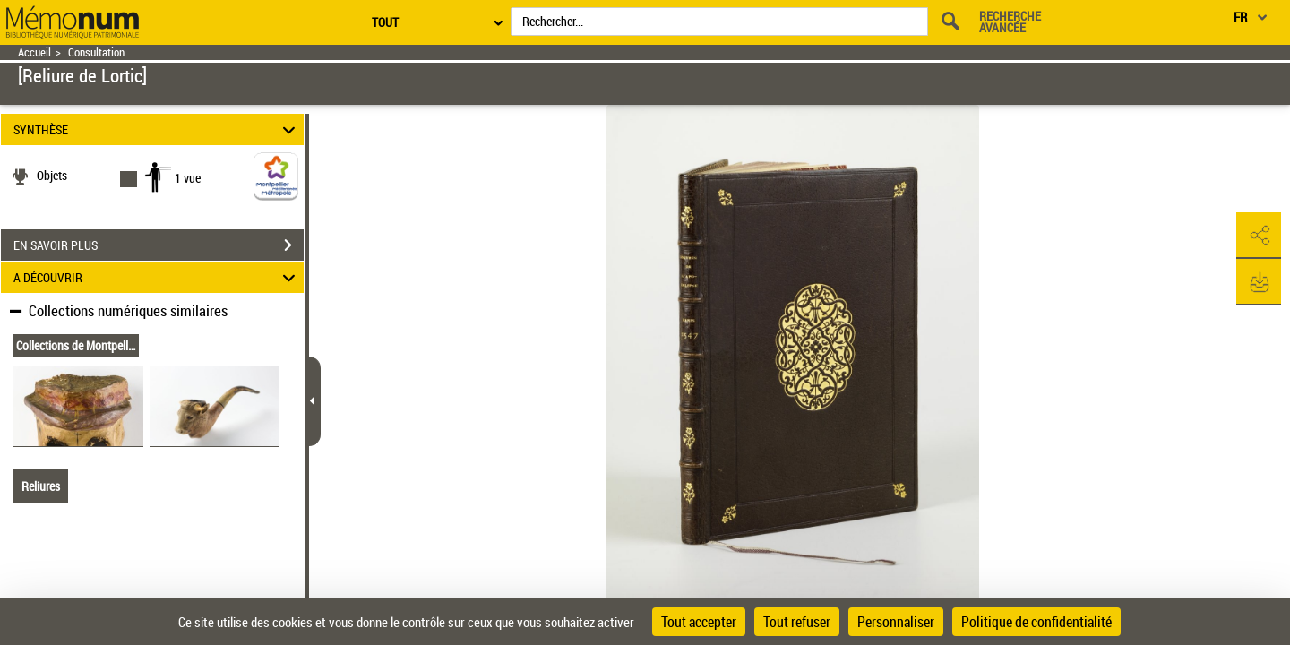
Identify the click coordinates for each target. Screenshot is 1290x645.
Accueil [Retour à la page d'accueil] (34, 52)
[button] (1258, 235)
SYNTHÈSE (157, 129)
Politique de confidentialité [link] (1036, 622)
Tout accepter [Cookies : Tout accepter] (698, 622)
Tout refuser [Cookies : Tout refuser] (796, 622)
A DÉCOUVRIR (157, 277)
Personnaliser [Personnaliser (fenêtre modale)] (895, 622)
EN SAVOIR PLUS (158, 245)
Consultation (96, 52)
